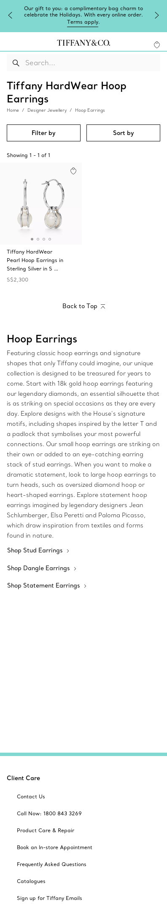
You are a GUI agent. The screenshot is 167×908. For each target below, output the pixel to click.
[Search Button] (16, 61)
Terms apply (121, 22)
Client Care (23, 777)
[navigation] (10, 43)
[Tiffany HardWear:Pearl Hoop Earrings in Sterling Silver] (41, 224)
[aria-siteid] (31, 795)
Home (13, 109)
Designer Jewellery (47, 109)
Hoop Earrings (90, 109)
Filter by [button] (44, 132)
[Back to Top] (83, 306)
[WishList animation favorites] (157, 43)
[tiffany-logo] (83, 43)
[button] (10, 43)
